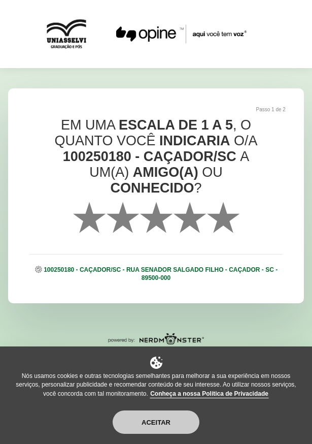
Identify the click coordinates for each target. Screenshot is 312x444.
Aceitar (156, 422)
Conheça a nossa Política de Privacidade (209, 393)
